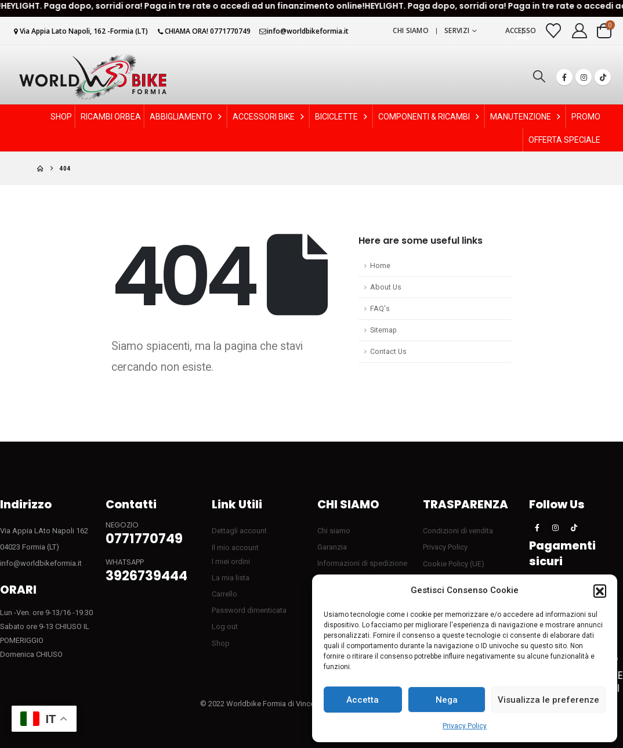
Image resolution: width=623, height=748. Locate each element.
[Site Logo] (93, 77)
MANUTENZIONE (526, 116)
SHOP (61, 116)
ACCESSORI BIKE (269, 116)
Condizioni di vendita (458, 530)
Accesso (521, 30)
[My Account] (580, 30)
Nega (447, 700)
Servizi (456, 30)
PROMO (585, 116)
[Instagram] (583, 77)
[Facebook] (564, 77)
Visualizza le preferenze (548, 700)
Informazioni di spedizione (362, 563)
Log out (225, 626)
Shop (221, 643)
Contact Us (388, 351)
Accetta (362, 700)
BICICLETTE (342, 116)
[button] (600, 591)
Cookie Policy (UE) (453, 563)
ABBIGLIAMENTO (187, 116)
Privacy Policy (465, 726)
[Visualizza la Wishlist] (554, 30)
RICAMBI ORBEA (111, 116)
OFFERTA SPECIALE (564, 139)
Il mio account (235, 547)
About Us (385, 287)
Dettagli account (239, 530)
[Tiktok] (603, 77)
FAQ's (380, 308)
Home (380, 265)
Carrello (224, 594)
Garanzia (332, 547)
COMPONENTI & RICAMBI (429, 116)
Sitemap (383, 330)
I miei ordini (231, 561)
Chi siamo (411, 30)
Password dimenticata (249, 610)
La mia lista (230, 577)
